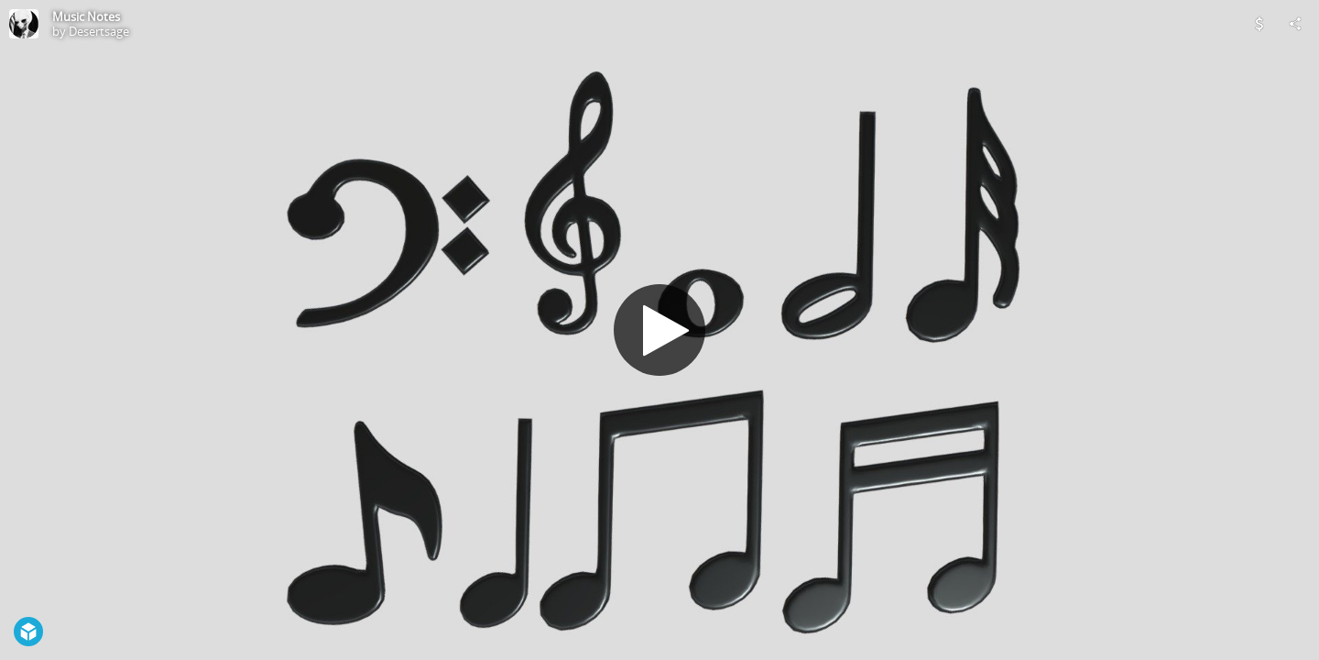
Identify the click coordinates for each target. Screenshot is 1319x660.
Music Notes (86, 16)
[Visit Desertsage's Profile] (23, 23)
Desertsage (99, 31)
